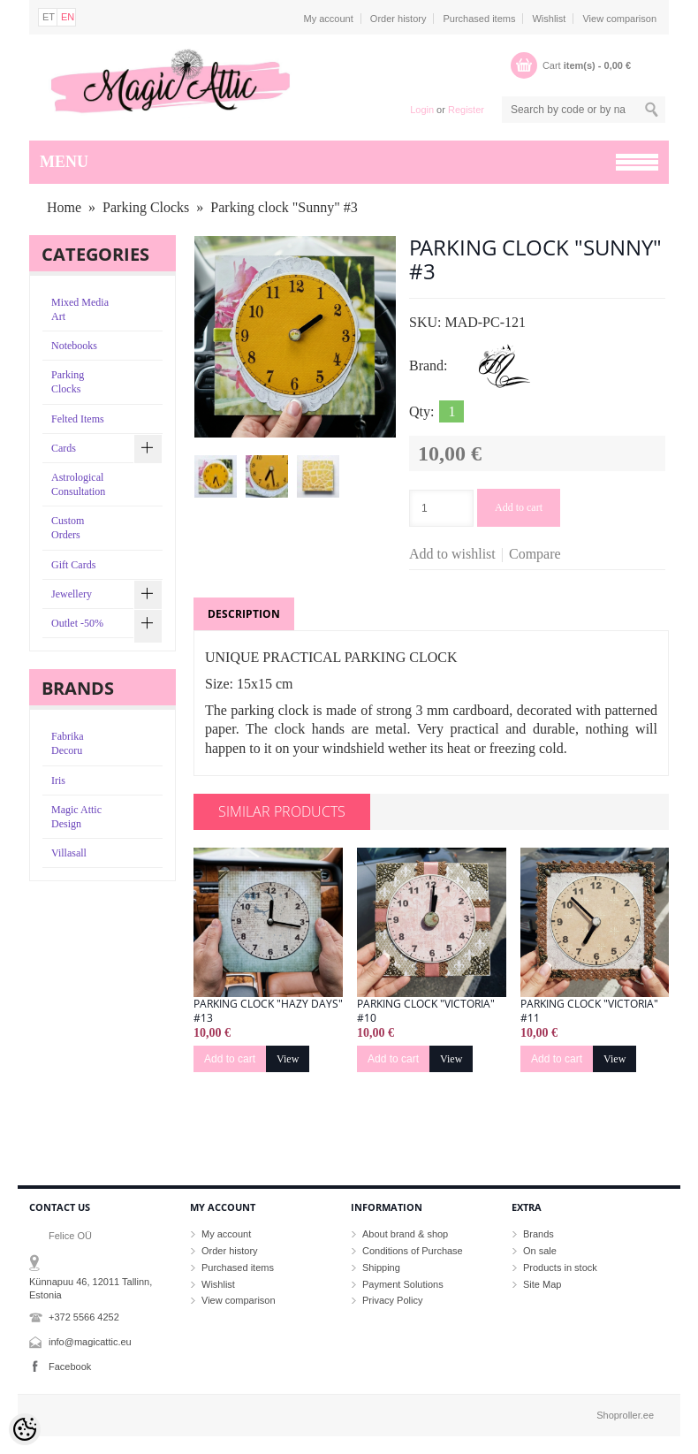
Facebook (70, 1366)
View (288, 1059)
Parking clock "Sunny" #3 (283, 207)
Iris (58, 780)
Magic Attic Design (76, 816)
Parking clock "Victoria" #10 (426, 1011)
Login (422, 109)
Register (466, 109)
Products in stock (560, 1267)
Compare (535, 553)
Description (244, 613)
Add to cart (518, 507)
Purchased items (479, 18)
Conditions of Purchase (412, 1250)
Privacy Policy (392, 1300)
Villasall (69, 853)
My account (328, 18)
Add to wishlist (452, 553)
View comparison (619, 18)
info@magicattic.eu (90, 1341)
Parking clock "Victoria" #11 (589, 1011)
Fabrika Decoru (67, 743)
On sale (540, 1250)
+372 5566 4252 (84, 1317)
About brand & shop (405, 1234)
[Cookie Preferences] (25, 1429)
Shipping (381, 1267)
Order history (398, 18)
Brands (538, 1234)
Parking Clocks (145, 207)
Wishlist (548, 18)
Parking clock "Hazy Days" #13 (268, 1011)
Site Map (542, 1284)
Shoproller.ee (625, 1415)
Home (64, 207)
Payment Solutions (403, 1284)
